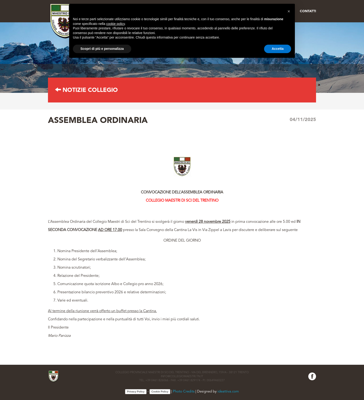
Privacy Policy (136, 391)
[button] (289, 11)
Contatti (308, 11)
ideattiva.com (228, 391)
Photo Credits (183, 391)
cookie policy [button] (115, 24)
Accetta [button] (278, 49)
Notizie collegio (86, 90)
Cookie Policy (159, 391)
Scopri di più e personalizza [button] (102, 49)
